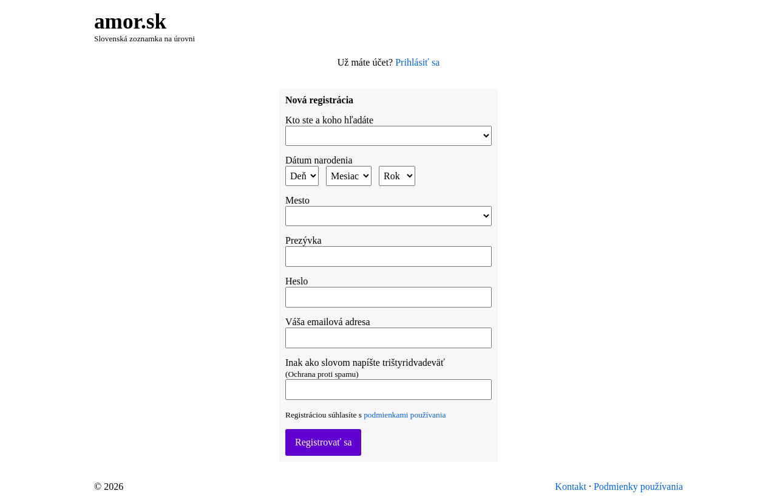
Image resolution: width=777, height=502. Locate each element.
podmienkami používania (405, 414)
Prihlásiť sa (417, 62)
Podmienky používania (638, 486)
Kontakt (570, 486)
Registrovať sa (323, 442)
